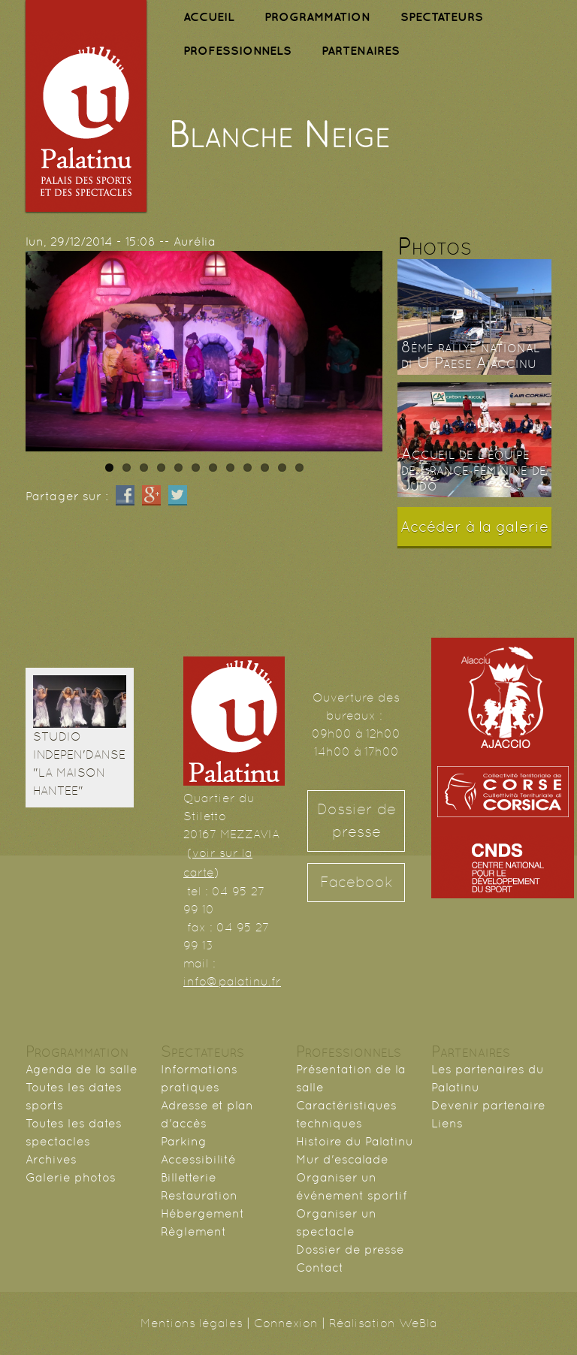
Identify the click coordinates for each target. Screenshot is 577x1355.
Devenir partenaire (488, 1105)
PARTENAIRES (361, 50)
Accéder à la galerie (474, 526)
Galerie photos (71, 1177)
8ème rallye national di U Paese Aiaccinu (470, 355)
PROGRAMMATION (317, 16)
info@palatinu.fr (232, 981)
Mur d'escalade (342, 1159)
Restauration (199, 1195)
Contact (319, 1267)
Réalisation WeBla (383, 1323)
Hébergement (202, 1213)
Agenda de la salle (81, 1069)
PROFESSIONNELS (237, 50)
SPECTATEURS (441, 16)
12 (299, 467)
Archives (51, 1159)
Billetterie (188, 1177)
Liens (447, 1123)
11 (282, 467)
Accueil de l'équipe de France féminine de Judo (473, 469)
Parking (184, 1141)
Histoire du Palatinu (354, 1141)
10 (265, 467)
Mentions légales (191, 1323)
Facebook (356, 882)
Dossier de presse (356, 820)
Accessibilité (198, 1159)
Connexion (286, 1323)
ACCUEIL (208, 16)
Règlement (193, 1231)
